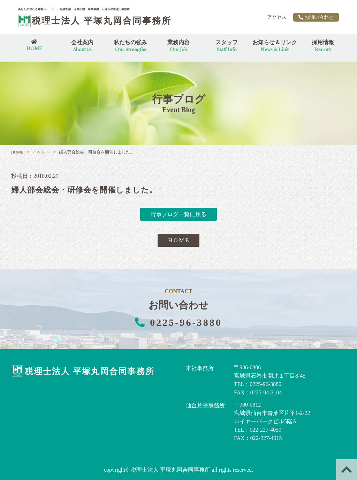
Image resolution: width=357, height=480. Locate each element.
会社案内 (82, 45)
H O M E (178, 240)
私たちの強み (130, 45)
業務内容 (178, 45)
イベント (38, 152)
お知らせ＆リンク (274, 45)
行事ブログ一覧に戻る (178, 214)
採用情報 (323, 45)
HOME (17, 152)
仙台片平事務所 (205, 405)
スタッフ (226, 45)
